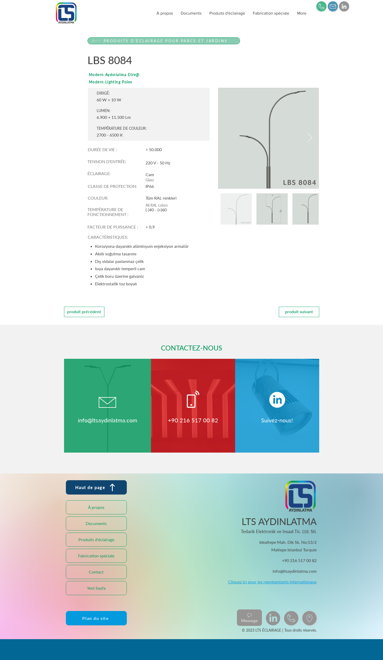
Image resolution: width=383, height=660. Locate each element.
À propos (96, 507)
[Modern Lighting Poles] (163, 81)
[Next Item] (310, 138)
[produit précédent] (84, 312)
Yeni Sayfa (96, 587)
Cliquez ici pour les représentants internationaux (272, 581)
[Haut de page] (96, 487)
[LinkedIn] (344, 6)
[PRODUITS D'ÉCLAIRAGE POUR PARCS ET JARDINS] (163, 40)
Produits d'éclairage (96, 539)
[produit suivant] (299, 312)
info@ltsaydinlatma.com (107, 420)
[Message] (249, 617)
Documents (96, 523)
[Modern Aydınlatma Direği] (163, 74)
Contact (96, 571)
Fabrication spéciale (96, 555)
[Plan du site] (96, 618)
